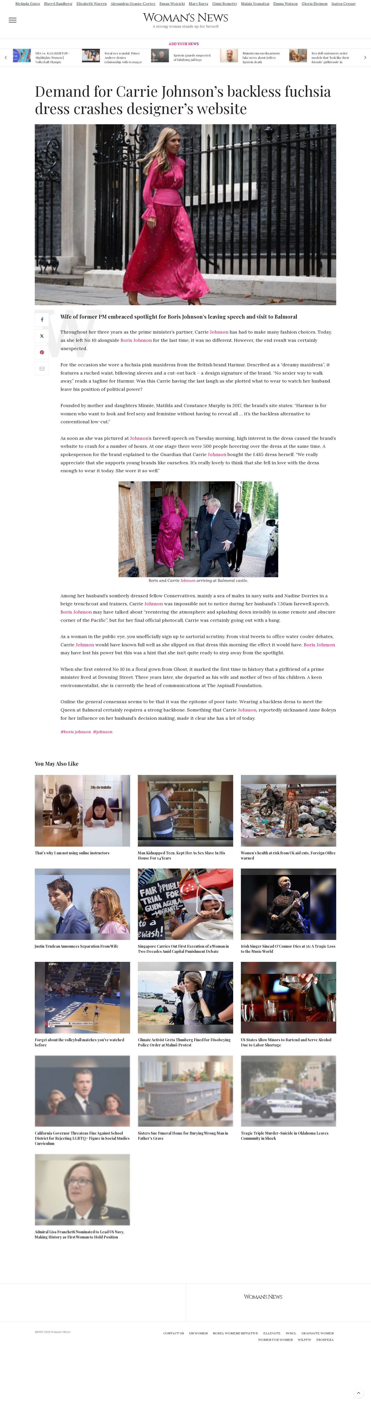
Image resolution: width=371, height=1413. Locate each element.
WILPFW (304, 1340)
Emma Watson (285, 3)
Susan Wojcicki (172, 3)
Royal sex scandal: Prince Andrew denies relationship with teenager (123, 57)
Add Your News (184, 44)
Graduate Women (317, 1333)
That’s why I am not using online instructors (72, 852)
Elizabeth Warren (92, 3)
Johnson (219, 332)
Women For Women (275, 1340)
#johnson (102, 731)
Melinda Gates (27, 3)
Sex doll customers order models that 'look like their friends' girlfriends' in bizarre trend (330, 57)
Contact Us (173, 1333)
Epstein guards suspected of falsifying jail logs (192, 57)
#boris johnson (76, 731)
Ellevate (272, 1333)
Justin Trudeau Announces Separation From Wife (76, 946)
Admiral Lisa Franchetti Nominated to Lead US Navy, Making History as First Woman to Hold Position (79, 1234)
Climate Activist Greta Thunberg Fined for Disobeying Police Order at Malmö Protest (184, 1042)
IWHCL (291, 1333)
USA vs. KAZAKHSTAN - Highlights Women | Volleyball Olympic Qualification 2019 (53, 57)
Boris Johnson (136, 340)
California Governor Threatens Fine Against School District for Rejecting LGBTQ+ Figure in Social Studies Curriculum (82, 1138)
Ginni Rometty (224, 3)
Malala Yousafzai (255, 3)
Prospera (325, 1340)
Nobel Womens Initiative (235, 1333)
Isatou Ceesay (344, 3)
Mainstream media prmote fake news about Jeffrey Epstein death (261, 57)
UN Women (198, 1333)
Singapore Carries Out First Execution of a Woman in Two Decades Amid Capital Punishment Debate (183, 949)
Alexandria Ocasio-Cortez (133, 3)
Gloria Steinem (314, 3)
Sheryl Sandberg (58, 3)
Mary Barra (198, 3)
